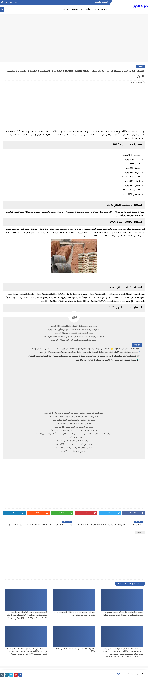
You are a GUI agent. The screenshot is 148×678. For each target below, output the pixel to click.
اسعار (140, 66)
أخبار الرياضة (77, 10)
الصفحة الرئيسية (101, 2)
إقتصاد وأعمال (90, 10)
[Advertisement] (74, 39)
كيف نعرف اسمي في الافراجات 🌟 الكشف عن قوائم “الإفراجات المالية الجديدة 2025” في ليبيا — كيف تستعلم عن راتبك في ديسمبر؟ (84, 349)
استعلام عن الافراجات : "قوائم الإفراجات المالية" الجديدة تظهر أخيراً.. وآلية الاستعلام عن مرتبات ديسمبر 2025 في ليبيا (89, 352)
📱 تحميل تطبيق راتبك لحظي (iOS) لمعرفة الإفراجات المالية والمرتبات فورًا (107, 360)
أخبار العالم (102, 10)
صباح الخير (141, 6)
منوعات (66, 10)
